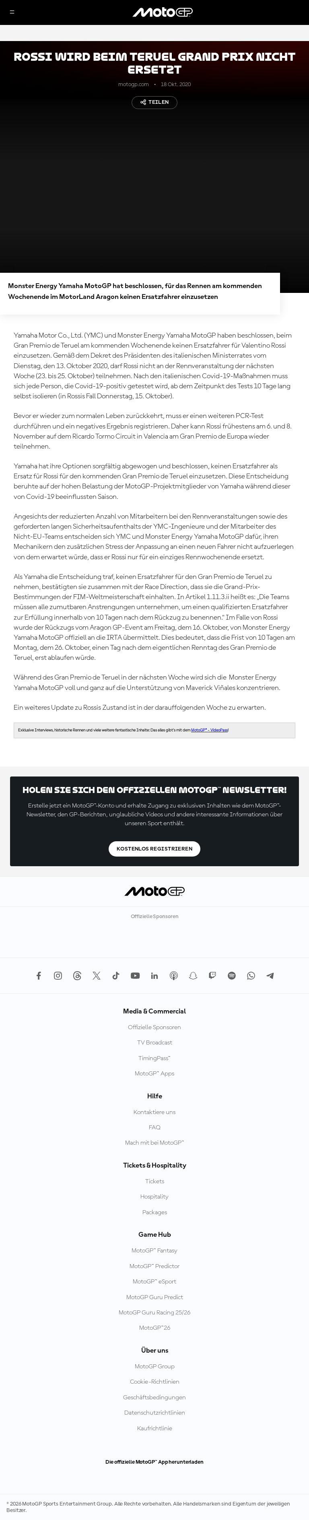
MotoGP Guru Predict (154, 1297)
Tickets (154, 1181)
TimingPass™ (154, 1058)
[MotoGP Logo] (162, 12)
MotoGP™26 (154, 1328)
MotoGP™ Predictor (154, 1266)
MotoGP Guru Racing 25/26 (154, 1313)
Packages (154, 1212)
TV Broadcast (154, 1043)
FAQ (155, 1128)
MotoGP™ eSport (154, 1282)
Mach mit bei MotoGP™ (154, 1143)
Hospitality (154, 1197)
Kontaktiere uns (154, 1112)
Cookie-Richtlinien (154, 1382)
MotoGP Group (155, 1366)
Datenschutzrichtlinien (154, 1413)
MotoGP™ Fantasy (154, 1251)
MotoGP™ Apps (154, 1074)
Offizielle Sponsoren (154, 1027)
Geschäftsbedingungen (154, 1397)
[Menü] (12, 12)
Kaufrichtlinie (154, 1428)
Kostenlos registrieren (154, 849)
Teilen (154, 102)
